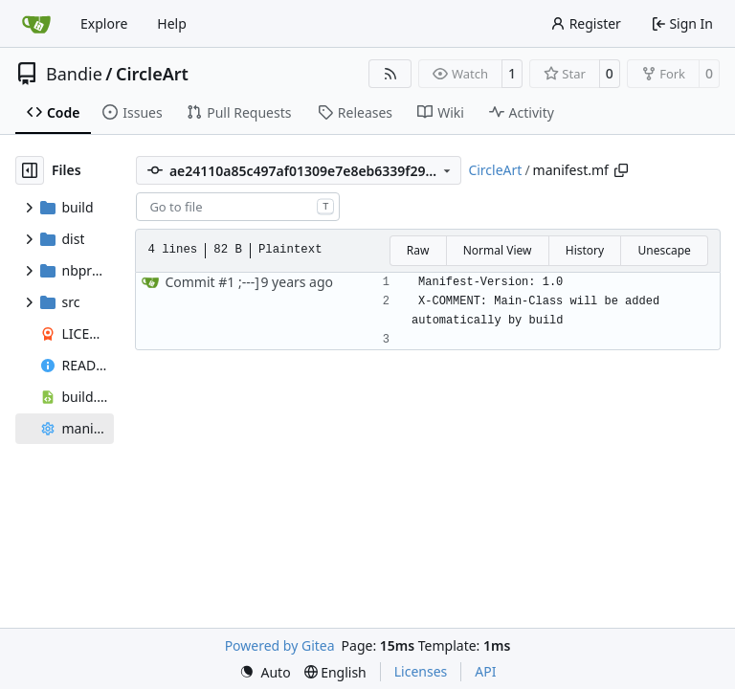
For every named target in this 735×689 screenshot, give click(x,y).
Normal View (497, 250)
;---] (246, 282)
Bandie (74, 73)
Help (172, 23)
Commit (191, 282)
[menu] (265, 672)
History (585, 250)
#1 (226, 282)
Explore (103, 23)
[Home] (36, 24)
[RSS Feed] (390, 73)
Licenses (421, 671)
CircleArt (152, 73)
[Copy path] (621, 170)
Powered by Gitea (280, 645)
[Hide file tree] (29, 170)
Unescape (663, 250)
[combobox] (238, 206)
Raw (418, 250)
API (485, 671)
